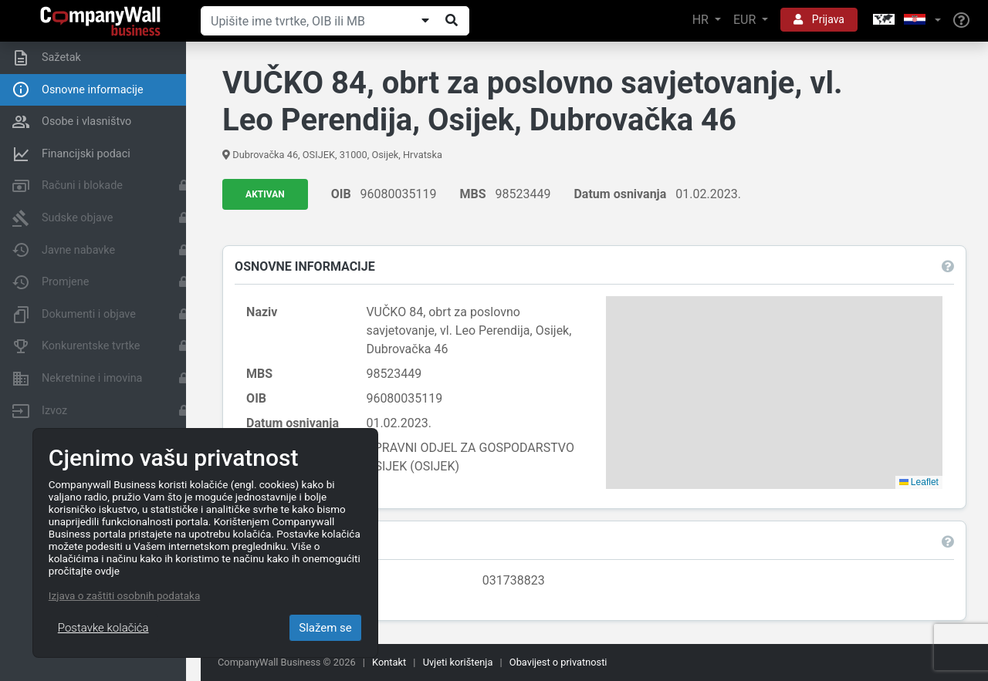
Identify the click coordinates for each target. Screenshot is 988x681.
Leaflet (917, 482)
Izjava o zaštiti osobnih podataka (124, 595)
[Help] (961, 21)
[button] (905, 20)
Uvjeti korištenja (458, 662)
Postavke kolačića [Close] (103, 628)
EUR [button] (746, 19)
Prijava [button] (818, 19)
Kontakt (389, 662)
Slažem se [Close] (325, 628)
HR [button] (702, 19)
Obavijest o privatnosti (558, 662)
